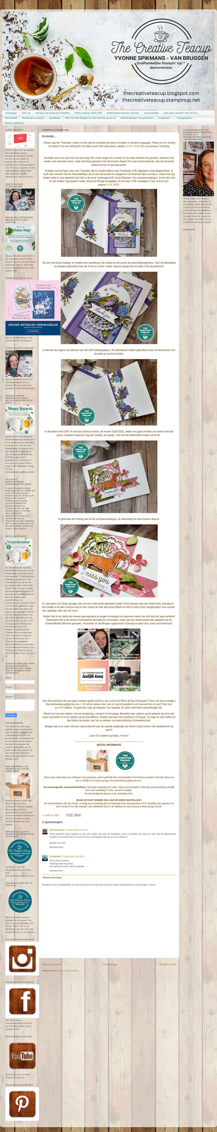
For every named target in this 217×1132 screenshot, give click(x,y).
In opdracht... (165, 118)
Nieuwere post (51, 964)
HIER (61, 707)
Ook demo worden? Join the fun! (181, 113)
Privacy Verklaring (14, 123)
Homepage (11, 113)
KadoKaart (54, 118)
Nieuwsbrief (11, 118)
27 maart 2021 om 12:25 (76, 830)
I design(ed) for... (185, 118)
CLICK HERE (132, 146)
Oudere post (168, 964)
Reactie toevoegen (52, 877)
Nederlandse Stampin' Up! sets (123, 113)
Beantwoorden (56, 847)
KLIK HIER (113, 184)
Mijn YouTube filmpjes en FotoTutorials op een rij (90, 118)
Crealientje (55, 856)
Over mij (26, 113)
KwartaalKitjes (151, 113)
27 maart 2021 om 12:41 (72, 856)
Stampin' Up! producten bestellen (52, 113)
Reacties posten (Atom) (67, 970)
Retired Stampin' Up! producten (136, 118)
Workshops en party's (33, 118)
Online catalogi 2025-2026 (88, 113)
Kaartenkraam (57, 830)
